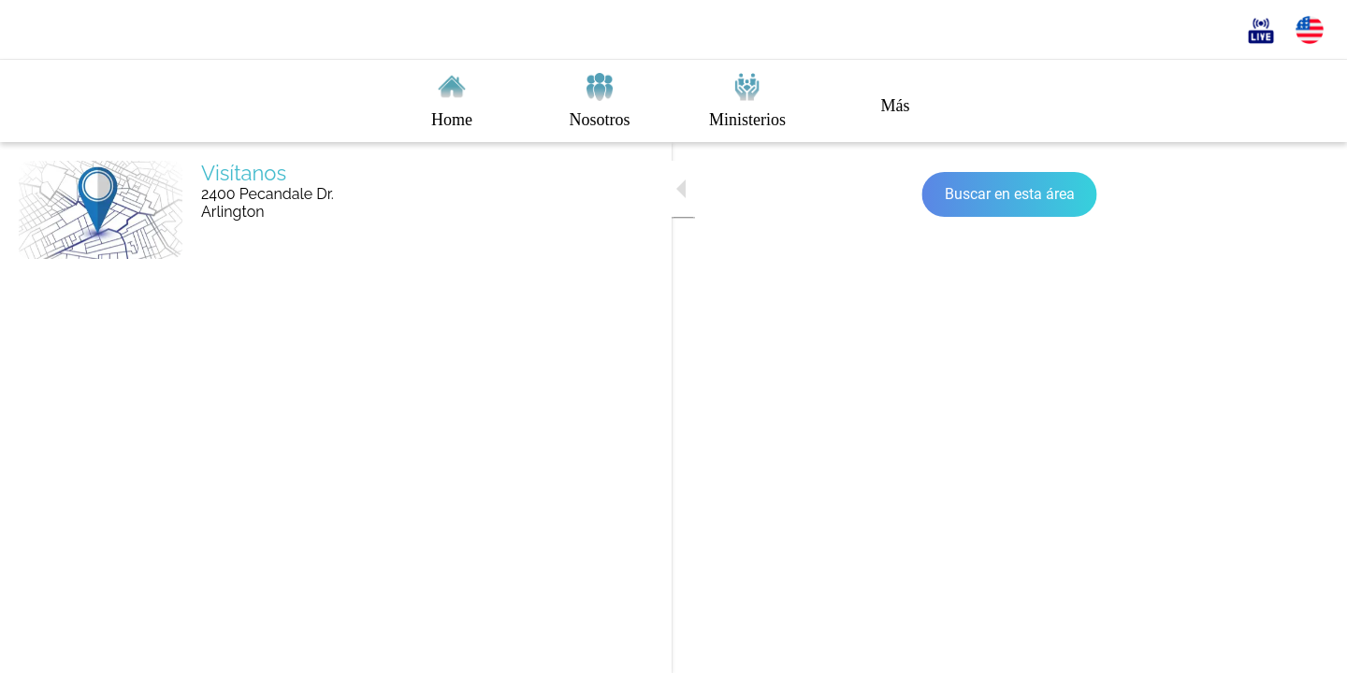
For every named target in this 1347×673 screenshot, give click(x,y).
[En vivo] (1260, 29)
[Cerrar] (37, 30)
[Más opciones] (895, 101)
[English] (1309, 29)
